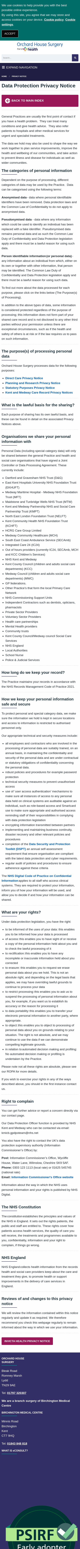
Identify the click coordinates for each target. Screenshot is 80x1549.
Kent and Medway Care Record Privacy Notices (39, 392)
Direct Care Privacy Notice (24, 378)
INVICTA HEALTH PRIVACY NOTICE (27, 1341)
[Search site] (75, 57)
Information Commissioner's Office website (42, 1177)
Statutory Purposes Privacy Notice (30, 387)
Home (4, 76)
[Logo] (40, 46)
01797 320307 (16, 1393)
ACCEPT (9, 33)
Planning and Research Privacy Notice (32, 383)
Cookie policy (54, 19)
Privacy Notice (19, 76)
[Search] (37, 57)
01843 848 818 (17, 1443)
